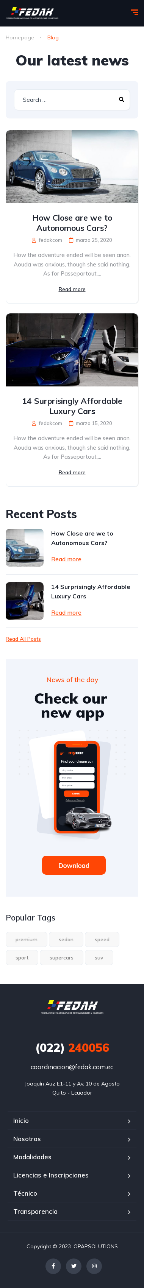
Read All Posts (23, 638)
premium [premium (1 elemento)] (27, 939)
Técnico (25, 1193)
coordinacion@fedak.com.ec (72, 1067)
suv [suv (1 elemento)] (99, 957)
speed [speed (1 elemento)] (102, 939)
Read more (72, 289)
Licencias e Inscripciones (51, 1175)
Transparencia (35, 1211)
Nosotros (27, 1139)
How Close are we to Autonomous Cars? (72, 223)
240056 (72, 1047)
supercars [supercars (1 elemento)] (62, 957)
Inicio (21, 1120)
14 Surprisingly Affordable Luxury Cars (72, 406)
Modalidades (32, 1157)
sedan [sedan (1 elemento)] (66, 939)
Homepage (20, 37)
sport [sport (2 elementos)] (22, 957)
